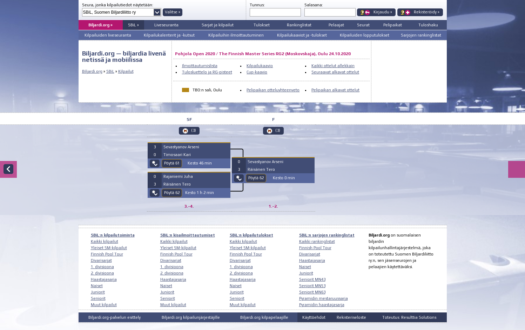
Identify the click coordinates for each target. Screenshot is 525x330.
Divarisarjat (101, 260)
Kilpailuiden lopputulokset (364, 35)
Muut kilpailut (104, 305)
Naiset (97, 286)
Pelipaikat (392, 25)
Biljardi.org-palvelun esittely (114, 317)
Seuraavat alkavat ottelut (335, 72)
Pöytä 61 (172, 163)
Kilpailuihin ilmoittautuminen (236, 35)
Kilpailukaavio (260, 66)
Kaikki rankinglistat (317, 241)
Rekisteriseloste (351, 317)
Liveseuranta (166, 25)
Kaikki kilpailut (104, 241)
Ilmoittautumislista (199, 66)
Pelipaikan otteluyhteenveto (273, 90)
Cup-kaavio (257, 72)
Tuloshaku (428, 25)
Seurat (363, 25)
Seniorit (98, 298)
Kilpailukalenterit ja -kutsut (169, 35)
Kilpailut (126, 71)
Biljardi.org (92, 71)
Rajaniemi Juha (178, 176)
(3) (193, 130)
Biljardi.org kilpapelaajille (264, 317)
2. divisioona (102, 273)
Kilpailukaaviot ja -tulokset (302, 35)
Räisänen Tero (177, 184)
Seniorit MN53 (312, 286)
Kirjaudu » (382, 12)
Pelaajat (336, 25)
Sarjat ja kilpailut (218, 25)
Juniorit (98, 292)
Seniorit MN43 (312, 279)
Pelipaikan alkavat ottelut (335, 90)
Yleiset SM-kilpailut (109, 248)
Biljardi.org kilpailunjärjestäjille (191, 317)
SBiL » (133, 25)
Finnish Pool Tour (107, 254)
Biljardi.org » (100, 25)
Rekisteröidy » (426, 12)
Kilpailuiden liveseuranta (108, 35)
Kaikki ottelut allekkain (333, 66)
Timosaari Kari (177, 155)
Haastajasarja (104, 279)
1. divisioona (102, 267)
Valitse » (172, 12)
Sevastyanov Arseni (181, 147)
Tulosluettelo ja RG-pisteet (207, 72)
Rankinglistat (299, 25)
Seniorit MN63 (312, 292)
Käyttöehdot (313, 317)
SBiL (110, 71)
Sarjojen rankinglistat (421, 35)
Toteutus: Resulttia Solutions (409, 317)
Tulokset (262, 25)
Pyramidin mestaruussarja (323, 298)
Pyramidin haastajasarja (321, 305)
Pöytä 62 (172, 192)
